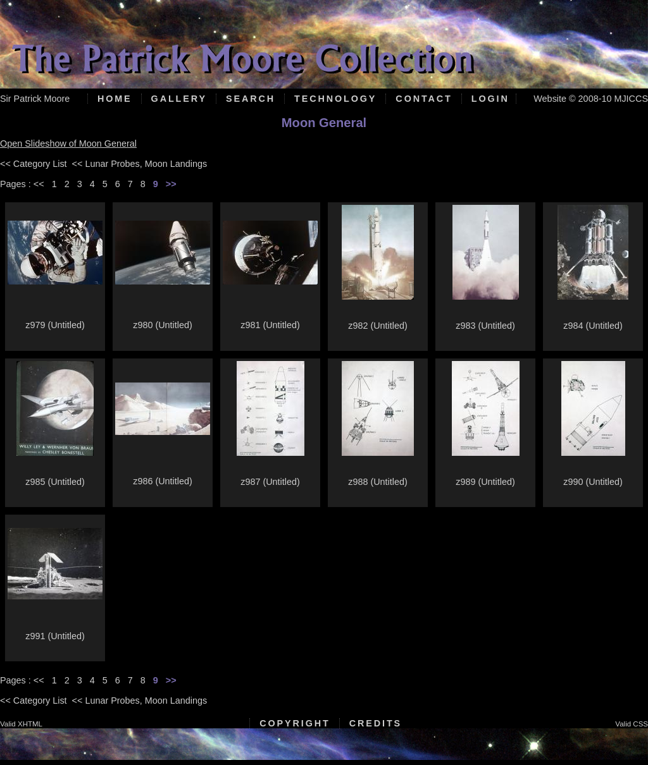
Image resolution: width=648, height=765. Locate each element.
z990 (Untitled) (593, 482)
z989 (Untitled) (485, 482)
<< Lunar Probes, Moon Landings (140, 164)
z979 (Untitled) (55, 325)
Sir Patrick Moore (35, 99)
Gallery (179, 99)
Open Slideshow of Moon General (68, 143)
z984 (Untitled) (593, 326)
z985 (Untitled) (55, 482)
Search (250, 99)
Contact (424, 99)
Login (490, 99)
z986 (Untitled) (162, 481)
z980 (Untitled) (162, 325)
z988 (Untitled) (378, 482)
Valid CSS (631, 724)
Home (114, 99)
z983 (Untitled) (485, 326)
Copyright (294, 723)
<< (39, 184)
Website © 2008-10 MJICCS (590, 99)
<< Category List (33, 164)
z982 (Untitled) (378, 326)
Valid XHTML (21, 724)
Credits (375, 723)
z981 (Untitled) (270, 325)
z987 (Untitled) (270, 482)
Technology (335, 99)
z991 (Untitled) (55, 636)
